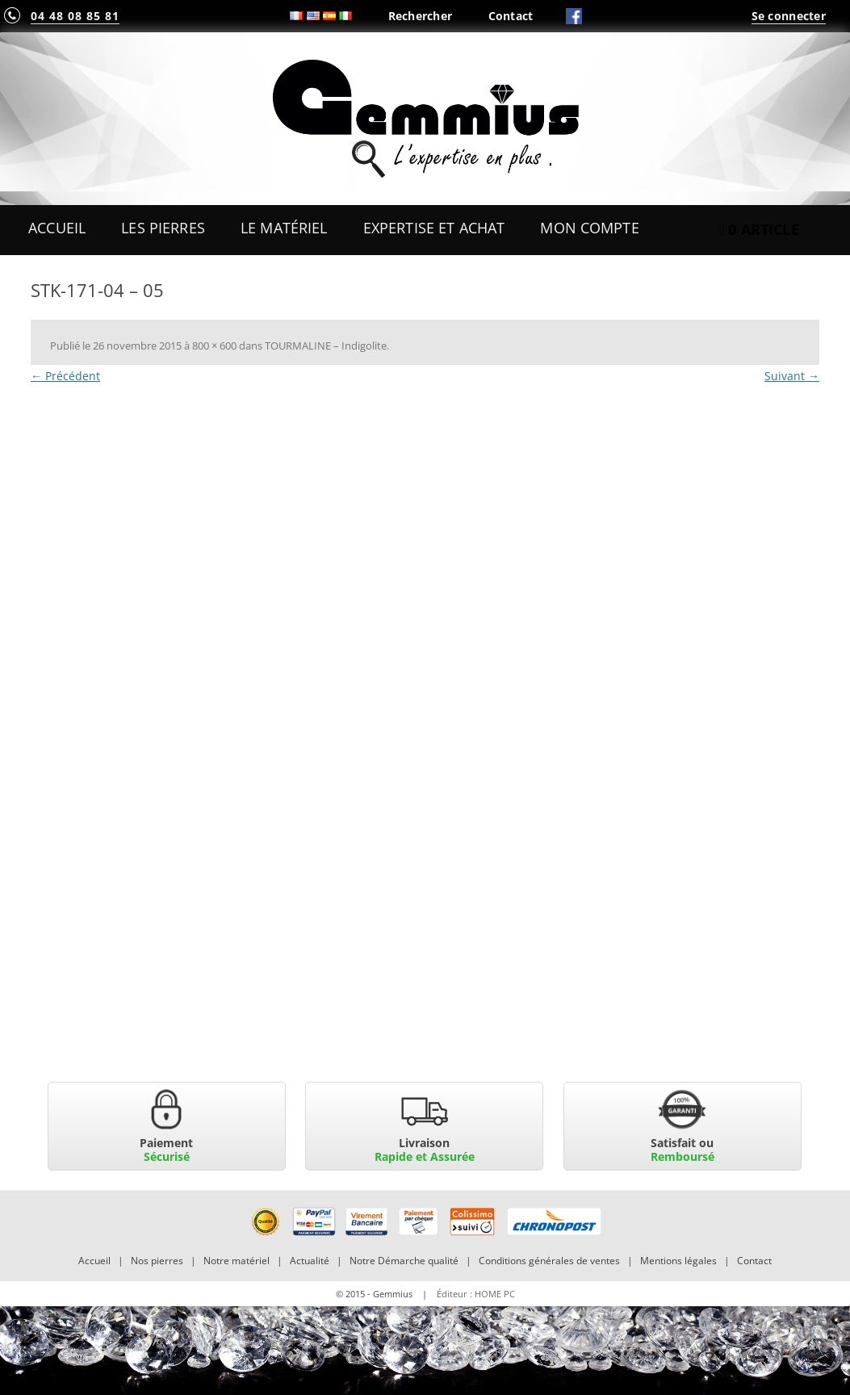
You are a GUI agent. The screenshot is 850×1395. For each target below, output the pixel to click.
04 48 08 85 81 (75, 15)
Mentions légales (678, 1260)
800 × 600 (214, 345)
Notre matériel (236, 1260)
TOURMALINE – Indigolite (326, 345)
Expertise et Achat (434, 227)
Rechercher (420, 15)
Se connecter (789, 15)
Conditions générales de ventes (549, 1260)
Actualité (309, 1260)
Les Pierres (163, 227)
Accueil (57, 227)
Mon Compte (589, 227)
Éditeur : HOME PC (476, 1294)
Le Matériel (284, 227)
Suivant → (791, 375)
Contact (511, 15)
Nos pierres (157, 1260)
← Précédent (65, 375)
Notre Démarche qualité (404, 1260)
